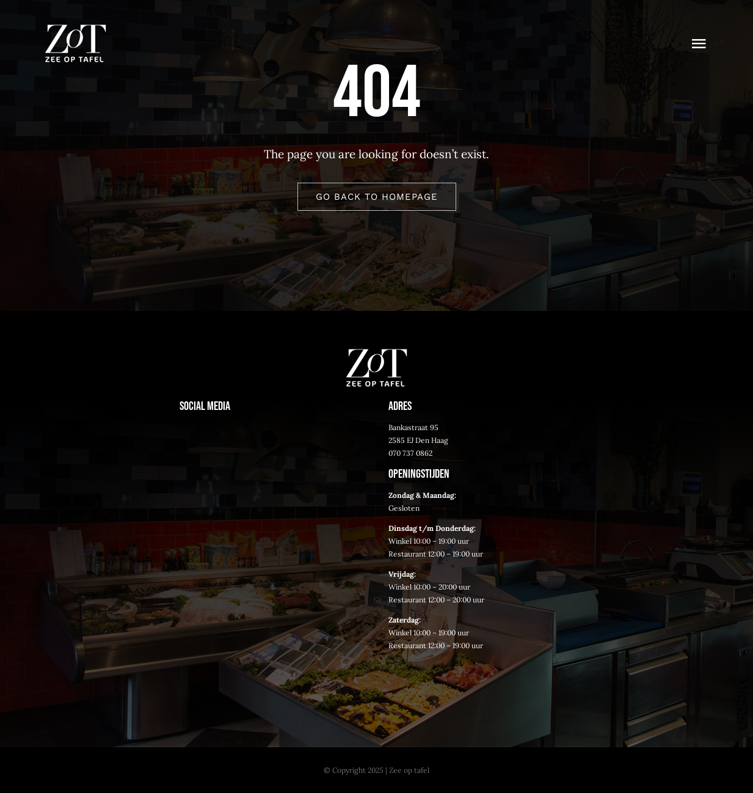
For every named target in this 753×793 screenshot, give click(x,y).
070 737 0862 (410, 453)
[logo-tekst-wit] (75, 30)
